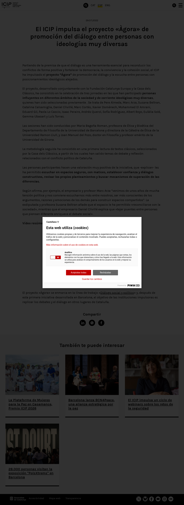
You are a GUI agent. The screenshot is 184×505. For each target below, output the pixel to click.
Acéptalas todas (78, 272)
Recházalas (105, 272)
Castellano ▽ (52, 222)
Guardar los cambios (92, 279)
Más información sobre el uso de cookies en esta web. (72, 245)
